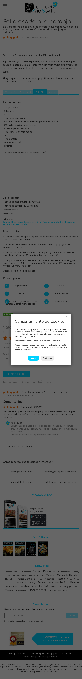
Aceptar (33, 358)
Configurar (47, 358)
